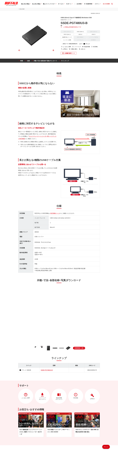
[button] (79, 348)
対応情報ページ (54, 213)
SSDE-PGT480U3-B (47, 370)
